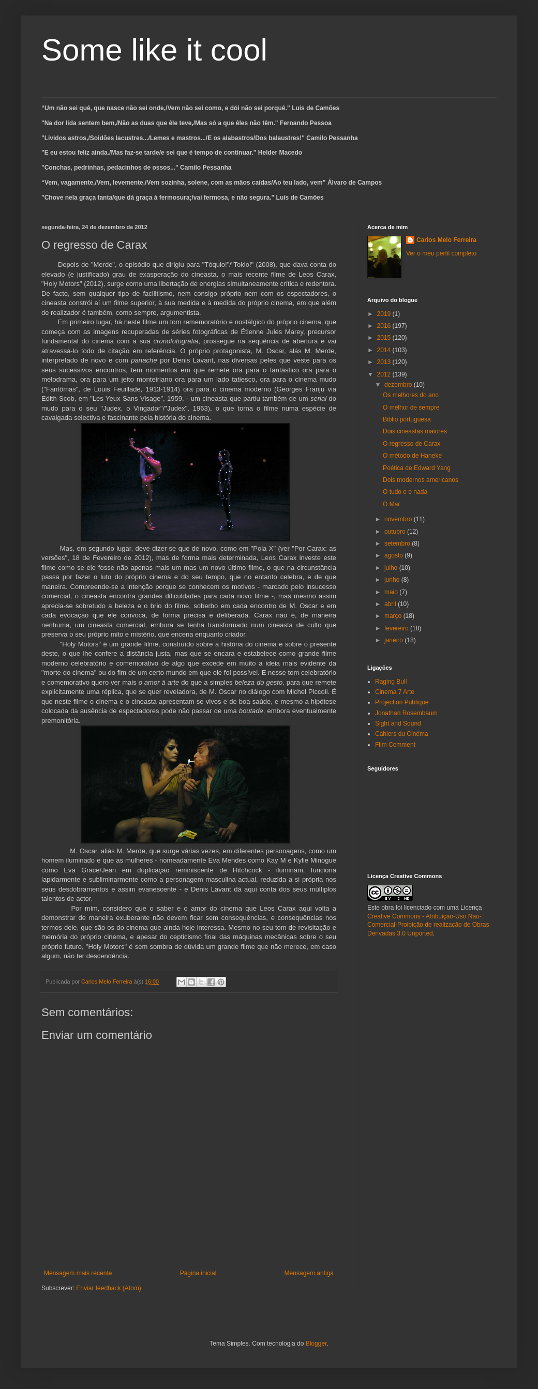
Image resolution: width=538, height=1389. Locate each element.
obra (387, 907)
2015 (385, 337)
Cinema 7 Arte (394, 692)
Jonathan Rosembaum (406, 713)
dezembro (399, 384)
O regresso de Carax (411, 443)
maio (391, 592)
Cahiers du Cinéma (401, 733)
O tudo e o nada (405, 491)
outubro (395, 531)
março (394, 616)
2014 (385, 350)
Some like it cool (154, 50)
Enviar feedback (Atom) (108, 1288)
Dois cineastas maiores (415, 431)
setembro (398, 543)
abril (391, 604)
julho (391, 567)
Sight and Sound (398, 723)
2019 (385, 314)
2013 (385, 362)
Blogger (316, 1343)
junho (392, 579)
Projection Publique (401, 702)
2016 (385, 325)
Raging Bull (391, 681)
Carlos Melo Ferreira (446, 240)
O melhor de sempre (411, 407)
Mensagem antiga (309, 1273)
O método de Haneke (412, 455)
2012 (385, 374)
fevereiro (397, 628)
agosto (394, 555)
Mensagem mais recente (78, 1273)
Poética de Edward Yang (417, 468)
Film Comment (395, 744)
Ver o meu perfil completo (441, 253)
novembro (399, 519)
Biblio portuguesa (407, 419)
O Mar (391, 504)
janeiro (394, 640)
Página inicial (198, 1273)
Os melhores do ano (411, 395)
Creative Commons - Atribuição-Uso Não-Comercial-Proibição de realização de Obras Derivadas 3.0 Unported (428, 925)
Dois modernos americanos (420, 480)
